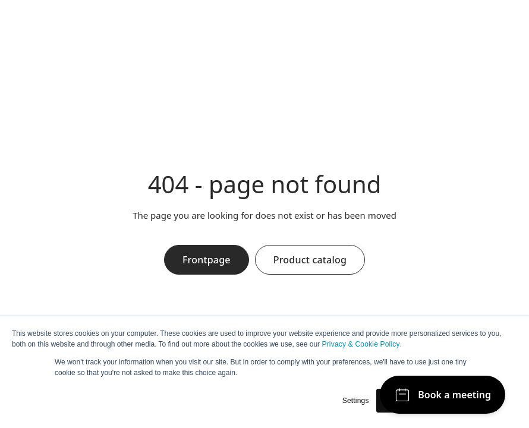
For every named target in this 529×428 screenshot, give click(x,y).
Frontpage (206, 259)
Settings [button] (355, 400)
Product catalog (310, 259)
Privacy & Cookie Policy (360, 344)
